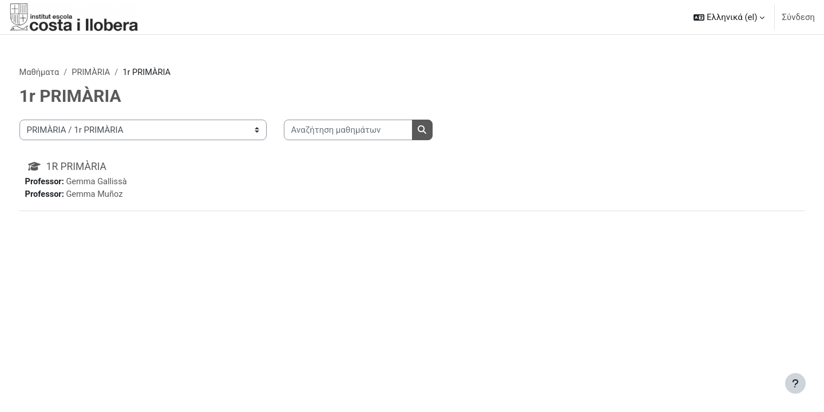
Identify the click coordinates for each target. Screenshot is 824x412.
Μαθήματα (61, 73)
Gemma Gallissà (120, 182)
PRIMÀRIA (114, 73)
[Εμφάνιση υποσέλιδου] (795, 383)
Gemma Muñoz (118, 195)
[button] (729, 17)
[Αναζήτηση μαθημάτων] (369, 130)
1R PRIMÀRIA (99, 167)
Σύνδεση (798, 17)
